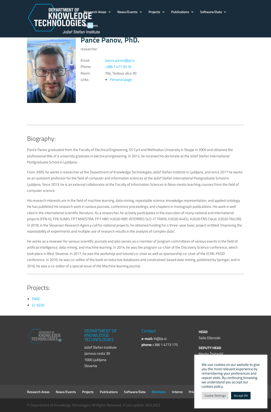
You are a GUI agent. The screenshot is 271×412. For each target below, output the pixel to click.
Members (91, 26)
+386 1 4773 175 (165, 344)
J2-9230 (38, 305)
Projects (154, 12)
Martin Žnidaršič (211, 354)
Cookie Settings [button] (215, 395)
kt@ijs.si (160, 338)
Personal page (121, 79)
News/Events (127, 12)
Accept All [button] (241, 395)
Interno (177, 391)
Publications (180, 12)
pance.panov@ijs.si (120, 60)
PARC (36, 299)
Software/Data (211, 12)
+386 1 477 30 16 (118, 66)
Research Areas (95, 12)
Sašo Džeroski (209, 338)
